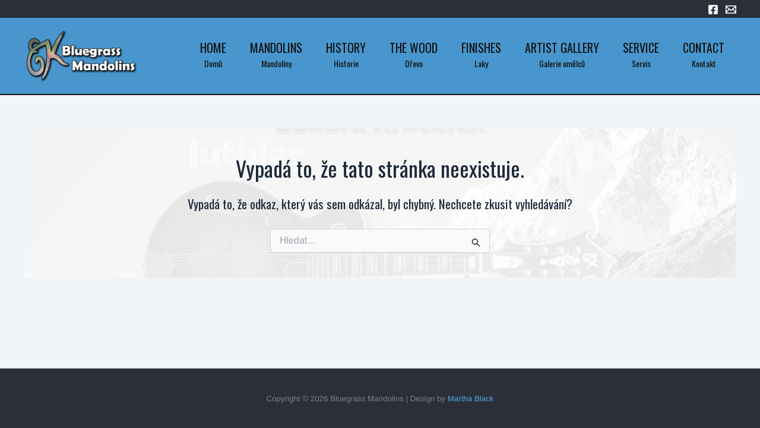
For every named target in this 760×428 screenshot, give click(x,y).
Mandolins (276, 47)
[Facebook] (713, 9)
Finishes (481, 47)
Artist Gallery (562, 47)
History (346, 47)
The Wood (414, 47)
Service (641, 47)
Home (213, 47)
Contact (703, 47)
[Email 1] (731, 9)
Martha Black (471, 398)
